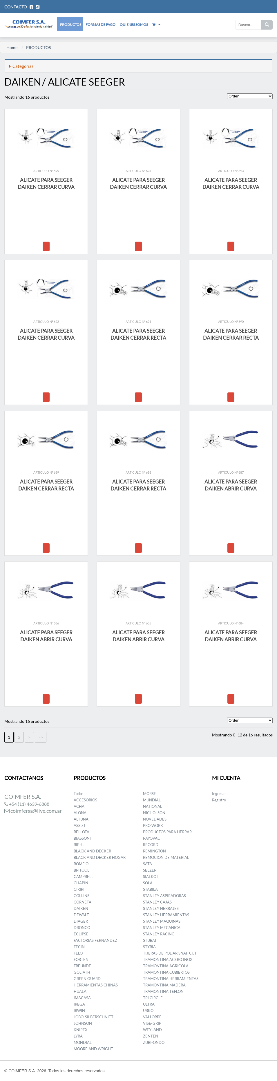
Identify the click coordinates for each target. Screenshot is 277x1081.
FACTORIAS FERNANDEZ (95, 940)
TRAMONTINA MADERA (164, 985)
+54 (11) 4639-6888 (26, 804)
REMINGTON (154, 851)
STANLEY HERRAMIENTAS (166, 914)
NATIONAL (152, 806)
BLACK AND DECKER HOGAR (100, 857)
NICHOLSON (154, 812)
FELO (78, 953)
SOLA (148, 883)
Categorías (21, 66)
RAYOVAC (151, 838)
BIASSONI (82, 838)
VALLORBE (152, 1017)
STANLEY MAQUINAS (161, 921)
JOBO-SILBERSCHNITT (93, 1017)
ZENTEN (150, 1036)
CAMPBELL (83, 876)
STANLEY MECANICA (161, 927)
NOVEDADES (154, 819)
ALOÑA (80, 812)
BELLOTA (81, 832)
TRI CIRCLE (153, 997)
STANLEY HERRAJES (161, 908)
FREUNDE (82, 966)
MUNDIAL (152, 800)
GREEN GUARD (87, 978)
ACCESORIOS (85, 800)
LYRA (78, 1036)
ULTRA (149, 1004)
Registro (219, 800)
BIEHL (79, 844)
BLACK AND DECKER (92, 851)
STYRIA (149, 946)
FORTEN (81, 959)
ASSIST (80, 825)
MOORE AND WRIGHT (93, 1048)
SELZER (149, 870)
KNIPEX (80, 1029)
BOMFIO (81, 863)
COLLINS (81, 895)
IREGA (79, 1004)
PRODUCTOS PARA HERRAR (167, 832)
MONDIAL (83, 1042)
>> (40, 737)
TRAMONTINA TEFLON (163, 991)
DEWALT (81, 914)
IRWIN (79, 1010)
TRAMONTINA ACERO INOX (167, 959)
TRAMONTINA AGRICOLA (166, 966)
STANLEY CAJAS (157, 902)
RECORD (150, 844)
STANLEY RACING (159, 934)
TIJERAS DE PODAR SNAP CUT (170, 953)
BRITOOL (81, 870)
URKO (148, 1010)
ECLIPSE (81, 934)
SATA (147, 863)
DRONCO (82, 927)
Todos (79, 793)
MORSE (149, 793)
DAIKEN (81, 908)
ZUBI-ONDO (153, 1042)
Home (11, 47)
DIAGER (81, 921)
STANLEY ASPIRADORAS (164, 895)
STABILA (150, 889)
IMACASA (82, 997)
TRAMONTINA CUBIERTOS (166, 972)
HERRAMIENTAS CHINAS (96, 985)
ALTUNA (81, 819)
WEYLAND (152, 1029)
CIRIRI (79, 889)
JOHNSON (83, 1023)
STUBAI (149, 940)
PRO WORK (153, 825)
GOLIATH (82, 972)
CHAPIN (81, 883)
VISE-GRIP (152, 1023)
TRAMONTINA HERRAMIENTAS (170, 978)
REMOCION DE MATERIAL (166, 857)
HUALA (80, 991)
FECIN (79, 946)
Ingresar (219, 793)
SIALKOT (150, 876)
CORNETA (82, 902)
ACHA (79, 806)
